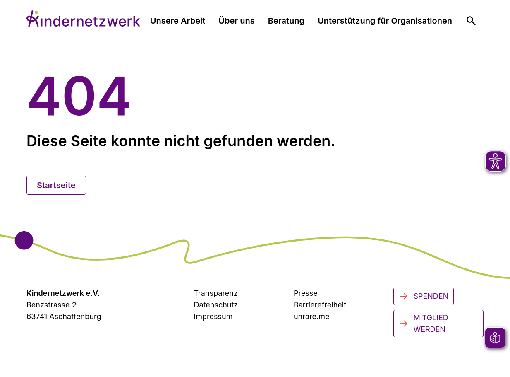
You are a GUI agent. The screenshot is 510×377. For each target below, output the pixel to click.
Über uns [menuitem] (236, 21)
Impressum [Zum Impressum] (213, 316)
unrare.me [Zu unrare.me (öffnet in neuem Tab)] (312, 316)
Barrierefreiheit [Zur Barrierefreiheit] (320, 304)
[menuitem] (471, 21)
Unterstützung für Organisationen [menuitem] (385, 21)
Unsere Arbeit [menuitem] (178, 21)
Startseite (56, 185)
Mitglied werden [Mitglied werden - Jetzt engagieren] (423, 323)
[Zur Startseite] (83, 18)
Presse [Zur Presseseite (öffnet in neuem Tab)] (306, 293)
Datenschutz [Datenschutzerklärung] (216, 304)
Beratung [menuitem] (286, 21)
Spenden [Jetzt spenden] (423, 296)
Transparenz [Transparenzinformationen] (215, 293)
